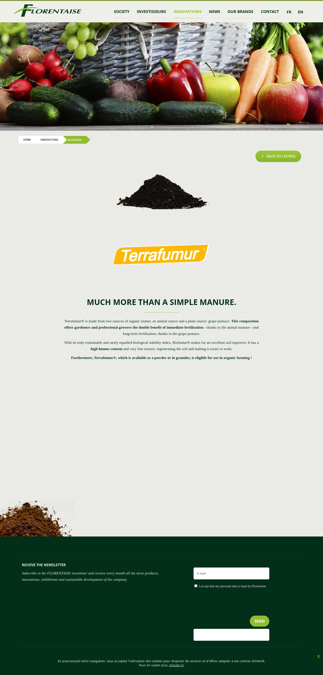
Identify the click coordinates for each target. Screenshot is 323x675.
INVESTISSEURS (153, 11)
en (300, 11)
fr (289, 11)
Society (124, 11)
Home (27, 139)
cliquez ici (176, 665)
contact (270, 11)
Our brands (241, 11)
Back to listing (281, 155)
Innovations (189, 11)
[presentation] (236, 610)
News (215, 11)
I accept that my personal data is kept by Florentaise (232, 585)
